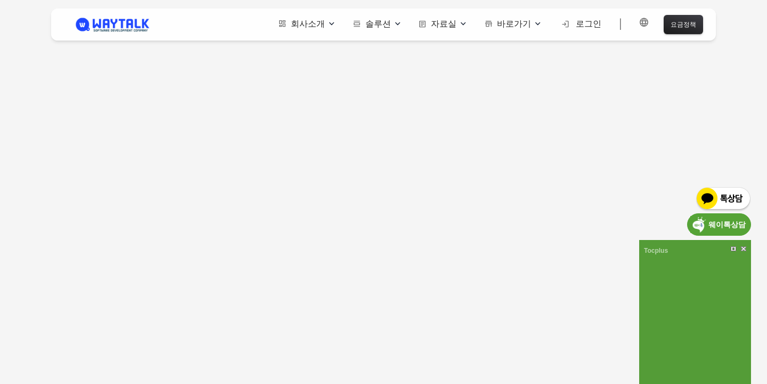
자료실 (442, 23)
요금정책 (683, 24)
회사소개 (306, 23)
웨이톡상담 (727, 224)
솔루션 (377, 23)
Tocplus (656, 250)
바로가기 (512, 23)
